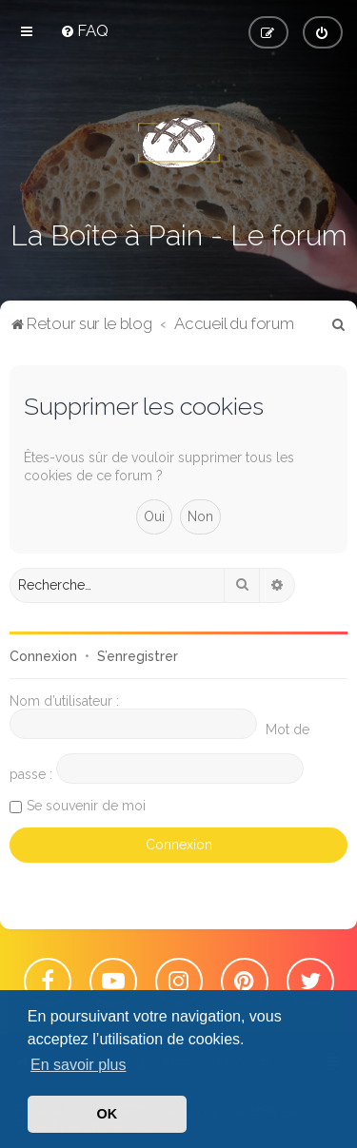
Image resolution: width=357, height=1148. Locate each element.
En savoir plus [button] (78, 1065)
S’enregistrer (137, 656)
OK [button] (107, 1113)
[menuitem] (84, 30)
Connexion (43, 656)
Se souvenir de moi (86, 805)
